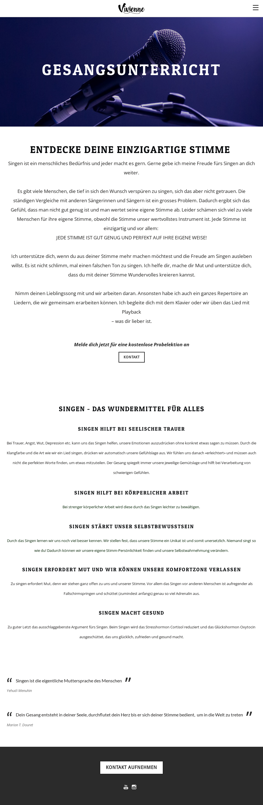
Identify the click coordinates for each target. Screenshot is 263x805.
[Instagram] (134, 787)
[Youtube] (126, 787)
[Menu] (256, 7)
